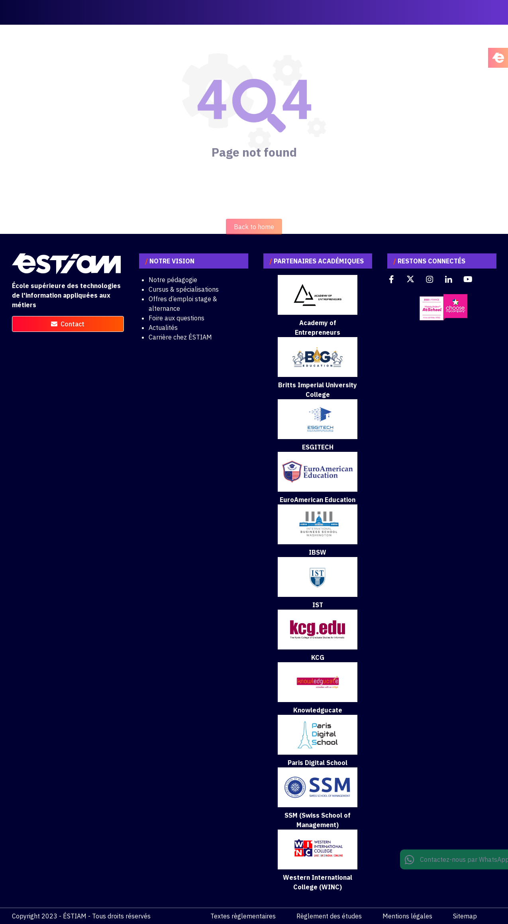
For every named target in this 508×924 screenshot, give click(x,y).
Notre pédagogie (173, 280)
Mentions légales (407, 916)
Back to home (254, 243)
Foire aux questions (176, 318)
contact (67, 324)
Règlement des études (329, 916)
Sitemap (465, 916)
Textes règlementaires (243, 916)
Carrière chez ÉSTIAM (180, 337)
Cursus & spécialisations (184, 289)
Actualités (163, 328)
